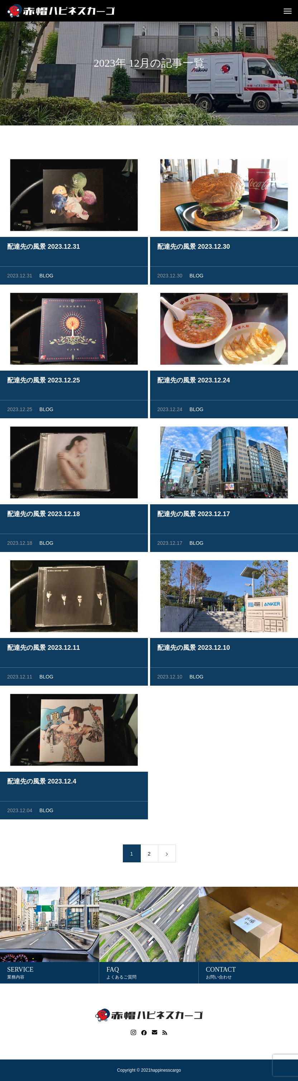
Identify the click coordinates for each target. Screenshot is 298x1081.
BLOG (46, 277)
